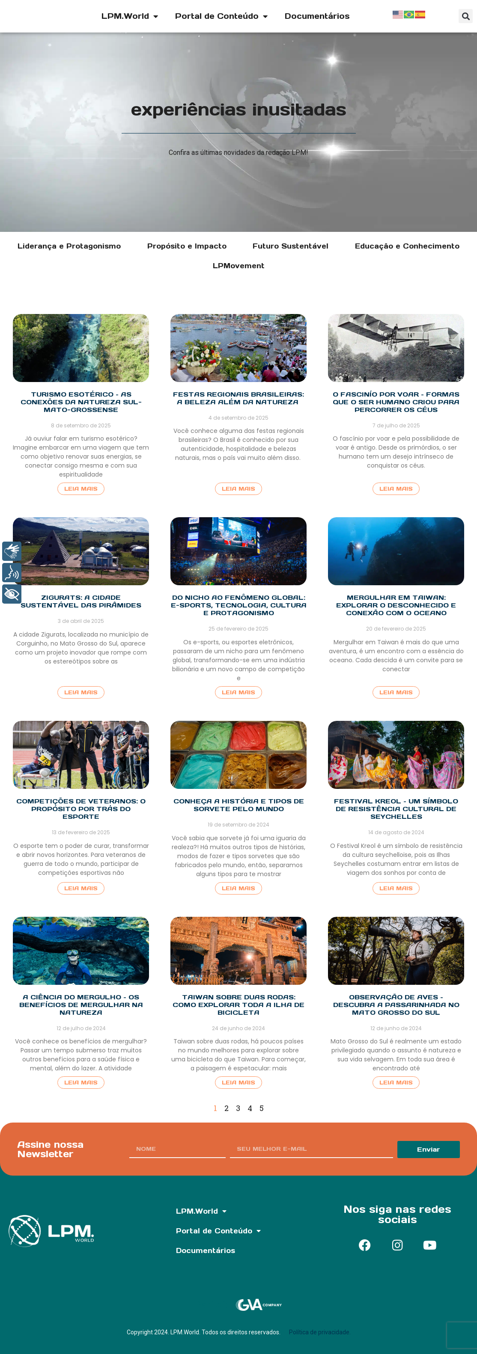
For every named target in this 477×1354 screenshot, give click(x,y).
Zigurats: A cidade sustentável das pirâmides (81, 601)
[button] (466, 16)
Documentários (317, 16)
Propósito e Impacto (187, 246)
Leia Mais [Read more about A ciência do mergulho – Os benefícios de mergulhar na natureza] (81, 1082)
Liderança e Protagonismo (69, 246)
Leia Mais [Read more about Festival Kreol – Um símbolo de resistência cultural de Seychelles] (396, 888)
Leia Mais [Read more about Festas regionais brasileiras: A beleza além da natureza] (238, 488)
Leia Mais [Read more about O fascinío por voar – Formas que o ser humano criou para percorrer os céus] (396, 488)
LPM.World (129, 16)
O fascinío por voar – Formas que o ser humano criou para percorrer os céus (396, 402)
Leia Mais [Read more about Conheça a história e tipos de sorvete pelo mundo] (238, 888)
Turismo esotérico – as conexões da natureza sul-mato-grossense (81, 402)
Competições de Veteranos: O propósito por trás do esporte (81, 809)
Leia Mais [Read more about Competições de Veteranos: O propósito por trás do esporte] (81, 888)
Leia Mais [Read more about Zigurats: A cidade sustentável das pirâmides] (81, 692)
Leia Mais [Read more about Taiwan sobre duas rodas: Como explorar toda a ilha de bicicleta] (238, 1082)
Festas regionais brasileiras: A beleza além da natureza (238, 398)
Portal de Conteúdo (221, 16)
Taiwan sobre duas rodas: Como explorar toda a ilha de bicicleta (238, 1004)
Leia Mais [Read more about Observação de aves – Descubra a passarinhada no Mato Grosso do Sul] (396, 1082)
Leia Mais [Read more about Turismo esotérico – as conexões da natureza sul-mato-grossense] (81, 488)
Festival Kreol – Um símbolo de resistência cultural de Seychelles (396, 809)
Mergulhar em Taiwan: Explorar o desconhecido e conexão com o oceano (396, 605)
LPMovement (239, 265)
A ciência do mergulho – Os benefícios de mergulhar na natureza (81, 1004)
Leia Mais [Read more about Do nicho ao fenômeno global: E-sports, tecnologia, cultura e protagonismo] (238, 692)
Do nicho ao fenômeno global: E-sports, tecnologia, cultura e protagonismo (239, 605)
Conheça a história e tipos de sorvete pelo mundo (238, 805)
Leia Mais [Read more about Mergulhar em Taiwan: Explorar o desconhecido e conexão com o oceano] (396, 692)
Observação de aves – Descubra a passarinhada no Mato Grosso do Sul (396, 1004)
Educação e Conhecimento (407, 246)
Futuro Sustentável (290, 246)
